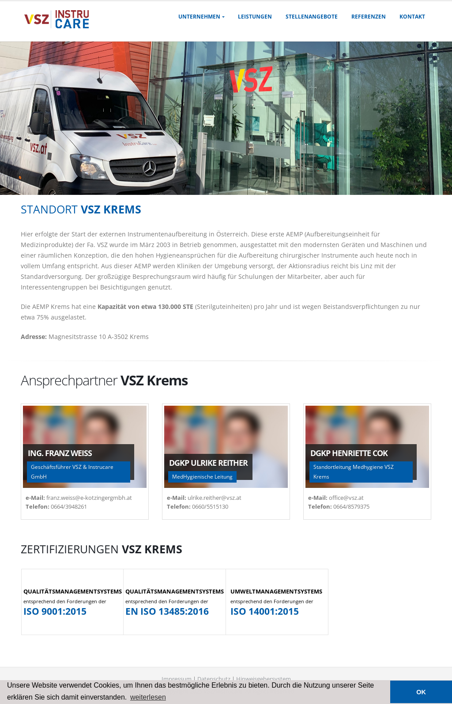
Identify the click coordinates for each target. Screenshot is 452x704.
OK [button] (421, 692)
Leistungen (255, 16)
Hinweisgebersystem (263, 679)
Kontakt (412, 16)
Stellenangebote (312, 16)
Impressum (177, 679)
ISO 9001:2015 (55, 611)
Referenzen (368, 16)
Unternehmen (199, 16)
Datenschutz (213, 679)
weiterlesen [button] (148, 697)
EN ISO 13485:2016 (167, 611)
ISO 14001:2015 (264, 611)
